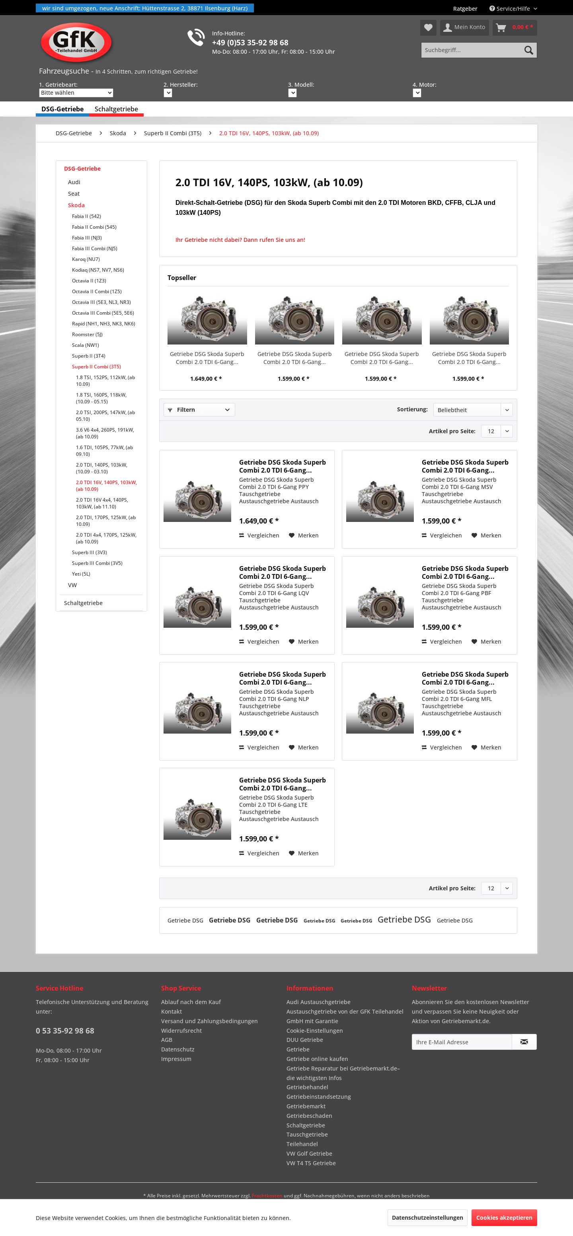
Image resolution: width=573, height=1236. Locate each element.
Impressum (176, 1059)
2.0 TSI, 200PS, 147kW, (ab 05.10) (105, 415)
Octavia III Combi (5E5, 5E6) (103, 312)
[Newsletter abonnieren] (524, 1042)
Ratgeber (465, 8)
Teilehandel (302, 1144)
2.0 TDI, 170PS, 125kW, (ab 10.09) (106, 520)
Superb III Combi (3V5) (97, 563)
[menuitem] (465, 9)
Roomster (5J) (87, 334)
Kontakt (171, 1011)
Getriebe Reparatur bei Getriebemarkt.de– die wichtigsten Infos (343, 1073)
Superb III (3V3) (89, 552)
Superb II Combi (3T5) (96, 366)
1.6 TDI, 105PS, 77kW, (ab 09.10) (104, 450)
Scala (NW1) (85, 345)
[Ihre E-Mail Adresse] (462, 1042)
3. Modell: (301, 84)
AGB (166, 1039)
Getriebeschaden (309, 1115)
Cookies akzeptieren (504, 1217)
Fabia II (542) (86, 216)
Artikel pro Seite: (452, 431)
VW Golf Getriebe (309, 1153)
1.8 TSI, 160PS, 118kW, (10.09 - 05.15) (101, 398)
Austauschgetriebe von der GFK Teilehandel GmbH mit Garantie (344, 1016)
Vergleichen (259, 535)
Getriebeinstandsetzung (318, 1096)
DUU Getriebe (304, 1039)
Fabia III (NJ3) (87, 237)
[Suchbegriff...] (479, 50)
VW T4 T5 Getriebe (311, 1163)
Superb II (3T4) (88, 355)
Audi (74, 182)
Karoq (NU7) (86, 259)
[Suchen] (528, 50)
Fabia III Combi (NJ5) (94, 248)
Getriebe (298, 1049)
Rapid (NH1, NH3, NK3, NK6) (103, 323)
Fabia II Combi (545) (94, 227)
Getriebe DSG (186, 920)
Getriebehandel (307, 1087)
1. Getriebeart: (58, 84)
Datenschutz (178, 1049)
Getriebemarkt (305, 1106)
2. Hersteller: (181, 84)
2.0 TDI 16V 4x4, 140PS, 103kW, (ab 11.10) (102, 503)
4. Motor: (425, 84)
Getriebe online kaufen (317, 1059)
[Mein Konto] (464, 28)
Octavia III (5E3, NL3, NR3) (101, 302)
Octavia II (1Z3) (89, 280)
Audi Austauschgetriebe (318, 1002)
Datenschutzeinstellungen (427, 1217)
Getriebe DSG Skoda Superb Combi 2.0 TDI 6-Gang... (207, 358)
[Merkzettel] (428, 28)
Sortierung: (412, 409)
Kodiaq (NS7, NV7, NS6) (98, 270)
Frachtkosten (267, 1195)
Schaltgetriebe (83, 603)
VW (72, 585)
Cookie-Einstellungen (314, 1030)
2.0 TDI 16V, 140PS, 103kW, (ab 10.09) (106, 485)
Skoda (76, 205)
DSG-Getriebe (82, 168)
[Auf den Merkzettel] (304, 535)
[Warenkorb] (515, 28)
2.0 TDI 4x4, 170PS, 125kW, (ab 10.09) (106, 538)
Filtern (181, 409)
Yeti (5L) (81, 573)
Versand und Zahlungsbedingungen (209, 1021)
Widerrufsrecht (181, 1030)
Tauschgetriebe (307, 1134)
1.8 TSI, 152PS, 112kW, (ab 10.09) (105, 380)
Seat (74, 193)
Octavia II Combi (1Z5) (97, 291)
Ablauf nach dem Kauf (191, 1002)
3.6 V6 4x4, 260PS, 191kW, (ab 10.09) (105, 433)
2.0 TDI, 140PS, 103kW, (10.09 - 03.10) (101, 468)
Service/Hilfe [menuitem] (510, 8)
